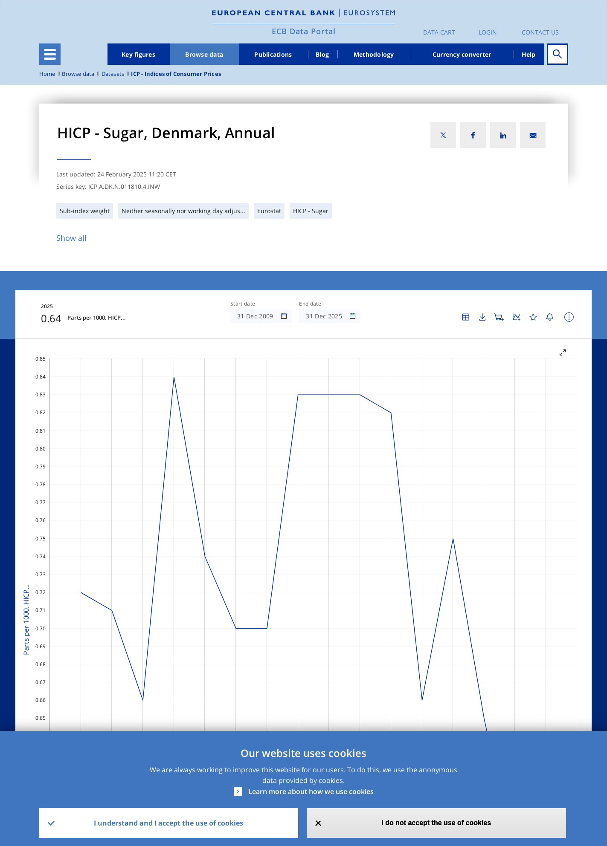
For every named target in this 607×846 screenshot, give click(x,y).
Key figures (138, 54)
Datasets (113, 74)
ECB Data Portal (304, 31)
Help (529, 54)
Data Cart (439, 32)
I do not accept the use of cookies (436, 822)
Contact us (540, 32)
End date (310, 303)
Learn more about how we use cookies (311, 791)
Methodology (374, 54)
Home (47, 74)
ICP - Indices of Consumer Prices (176, 74)
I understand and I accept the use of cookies (168, 823)
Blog (322, 54)
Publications (273, 54)
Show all (71, 238)
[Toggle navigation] (50, 54)
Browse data (204, 54)
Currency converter (462, 54)
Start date (242, 303)
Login (488, 32)
